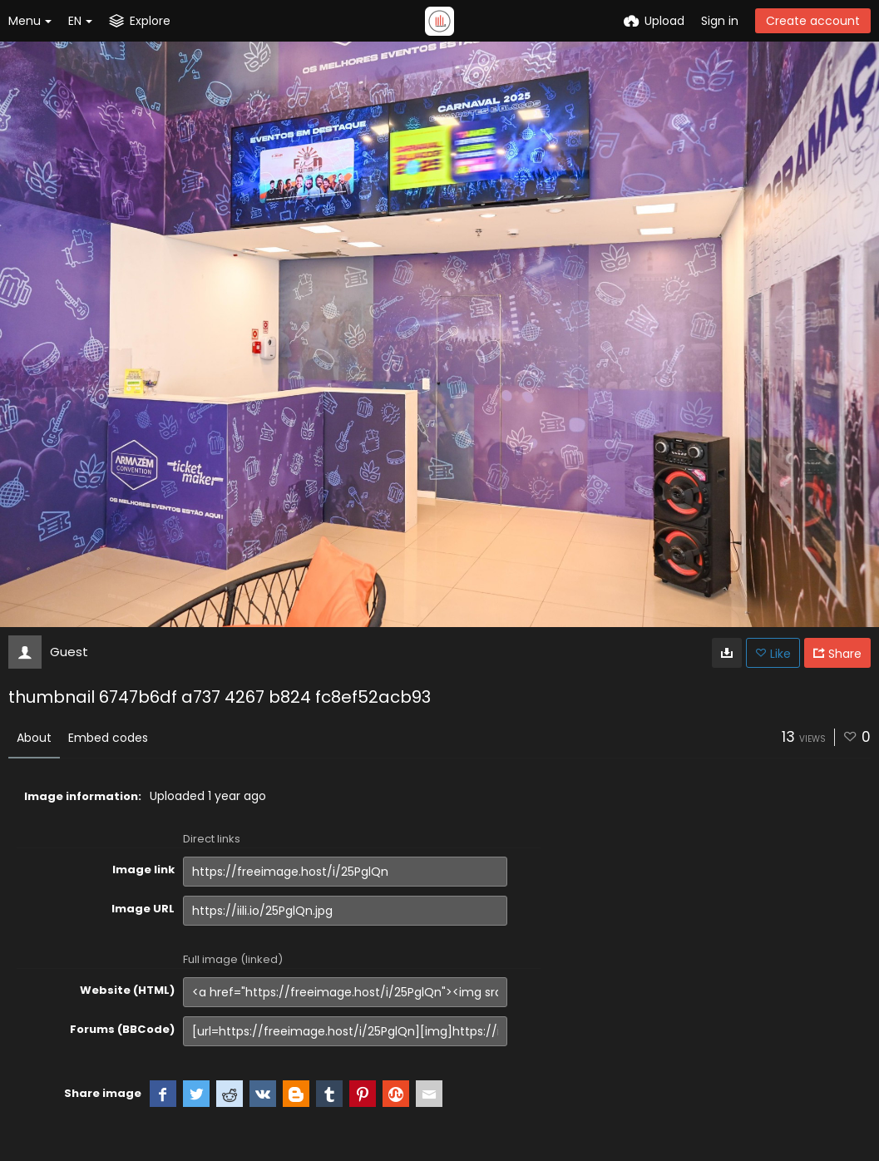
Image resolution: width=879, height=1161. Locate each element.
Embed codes (108, 737)
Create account (813, 20)
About (34, 737)
